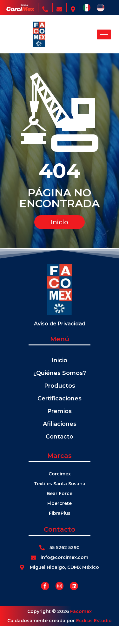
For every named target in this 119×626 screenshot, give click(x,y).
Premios (59, 411)
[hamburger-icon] (104, 34)
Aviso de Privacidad (59, 324)
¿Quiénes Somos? (59, 373)
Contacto (59, 436)
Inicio (59, 360)
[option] (102, 7)
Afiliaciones (59, 423)
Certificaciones (59, 398)
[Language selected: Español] (97, 7)
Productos (59, 385)
